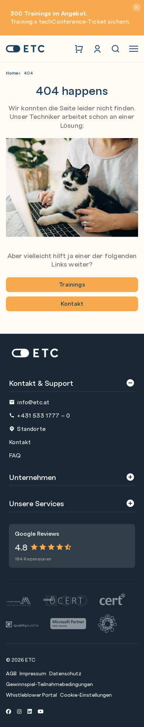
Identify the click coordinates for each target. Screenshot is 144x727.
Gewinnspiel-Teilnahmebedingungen (49, 683)
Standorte (27, 428)
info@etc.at (29, 402)
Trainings (72, 284)
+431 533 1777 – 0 (39, 415)
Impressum (33, 673)
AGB (11, 673)
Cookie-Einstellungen (86, 694)
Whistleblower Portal (31, 694)
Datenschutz (65, 673)
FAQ (15, 455)
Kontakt (72, 303)
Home (12, 73)
